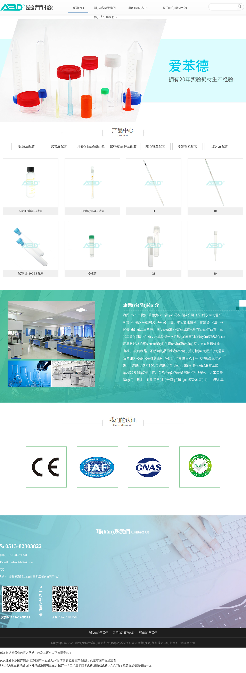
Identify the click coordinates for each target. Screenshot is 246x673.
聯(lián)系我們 (105, 17)
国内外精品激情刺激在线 (41, 665)
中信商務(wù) (186, 642)
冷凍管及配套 (187, 146)
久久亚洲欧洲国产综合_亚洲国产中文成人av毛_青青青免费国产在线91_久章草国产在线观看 (58, 660)
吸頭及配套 (26, 146)
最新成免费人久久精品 (107, 665)
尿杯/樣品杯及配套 (123, 146)
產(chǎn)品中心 (140, 7)
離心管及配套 (155, 146)
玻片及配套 (220, 146)
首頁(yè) (78, 7)
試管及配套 (59, 146)
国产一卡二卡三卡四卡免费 (75, 665)
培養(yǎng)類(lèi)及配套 (91, 147)
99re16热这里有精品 (12, 665)
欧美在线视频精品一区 (137, 665)
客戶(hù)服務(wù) (176, 7)
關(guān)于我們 (106, 7)
